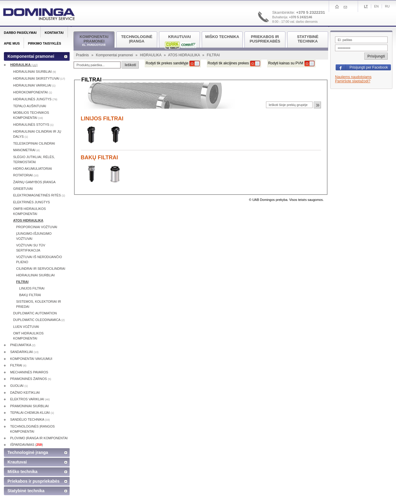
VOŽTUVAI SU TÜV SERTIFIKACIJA (30, 247)
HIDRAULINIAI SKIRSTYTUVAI (39, 78)
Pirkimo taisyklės (44, 43)
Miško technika (22, 471)
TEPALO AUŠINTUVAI (29, 106)
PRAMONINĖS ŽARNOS (30, 379)
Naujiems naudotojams (353, 77)
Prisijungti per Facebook (368, 67)
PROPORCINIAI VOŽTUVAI (36, 227)
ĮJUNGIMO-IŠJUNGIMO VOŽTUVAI (34, 236)
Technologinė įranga (27, 452)
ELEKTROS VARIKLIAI (30, 399)
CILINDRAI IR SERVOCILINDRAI (40, 268)
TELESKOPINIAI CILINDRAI (34, 143)
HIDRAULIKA (151, 55)
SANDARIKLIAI (24, 352)
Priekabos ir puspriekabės (33, 481)
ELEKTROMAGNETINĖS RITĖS (39, 195)
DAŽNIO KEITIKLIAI (25, 392)
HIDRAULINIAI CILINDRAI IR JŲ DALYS (37, 134)
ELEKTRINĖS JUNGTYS (31, 202)
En (376, 6)
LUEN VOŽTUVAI (26, 326)
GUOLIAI (19, 385)
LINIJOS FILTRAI (102, 119)
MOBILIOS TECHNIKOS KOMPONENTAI (31, 115)
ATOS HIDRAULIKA (184, 55)
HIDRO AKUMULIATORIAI (32, 168)
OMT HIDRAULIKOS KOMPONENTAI (28, 335)
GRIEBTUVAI (23, 188)
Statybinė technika (26, 490)
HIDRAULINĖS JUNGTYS (35, 99)
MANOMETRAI (26, 150)
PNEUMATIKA (22, 345)
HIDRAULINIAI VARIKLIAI (34, 85)
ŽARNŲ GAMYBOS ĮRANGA (34, 182)
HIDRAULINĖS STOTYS (33, 124)
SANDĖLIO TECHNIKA (30, 419)
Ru (387, 6)
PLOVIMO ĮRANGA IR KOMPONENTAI (39, 438)
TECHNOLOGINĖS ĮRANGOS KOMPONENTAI (32, 429)
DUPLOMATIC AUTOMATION (35, 313)
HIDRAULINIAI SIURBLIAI (34, 71)
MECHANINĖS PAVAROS (29, 372)
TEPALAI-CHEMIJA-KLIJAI (32, 412)
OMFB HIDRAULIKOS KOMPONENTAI (29, 211)
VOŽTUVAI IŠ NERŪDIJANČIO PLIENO (39, 259)
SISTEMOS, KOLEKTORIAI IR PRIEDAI (38, 304)
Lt (366, 6)
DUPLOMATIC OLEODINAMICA (39, 320)
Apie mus (12, 43)
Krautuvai (17, 462)
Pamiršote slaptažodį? (352, 81)
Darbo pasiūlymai (20, 32)
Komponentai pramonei (115, 55)
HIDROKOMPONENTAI (32, 92)
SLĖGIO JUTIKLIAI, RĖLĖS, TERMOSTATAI (34, 159)
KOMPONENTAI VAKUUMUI (31, 358)
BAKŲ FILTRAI (99, 157)
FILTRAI (22, 282)
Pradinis (83, 55)
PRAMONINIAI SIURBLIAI (29, 406)
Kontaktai (54, 32)
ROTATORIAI (25, 175)
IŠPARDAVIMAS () (26, 444)
